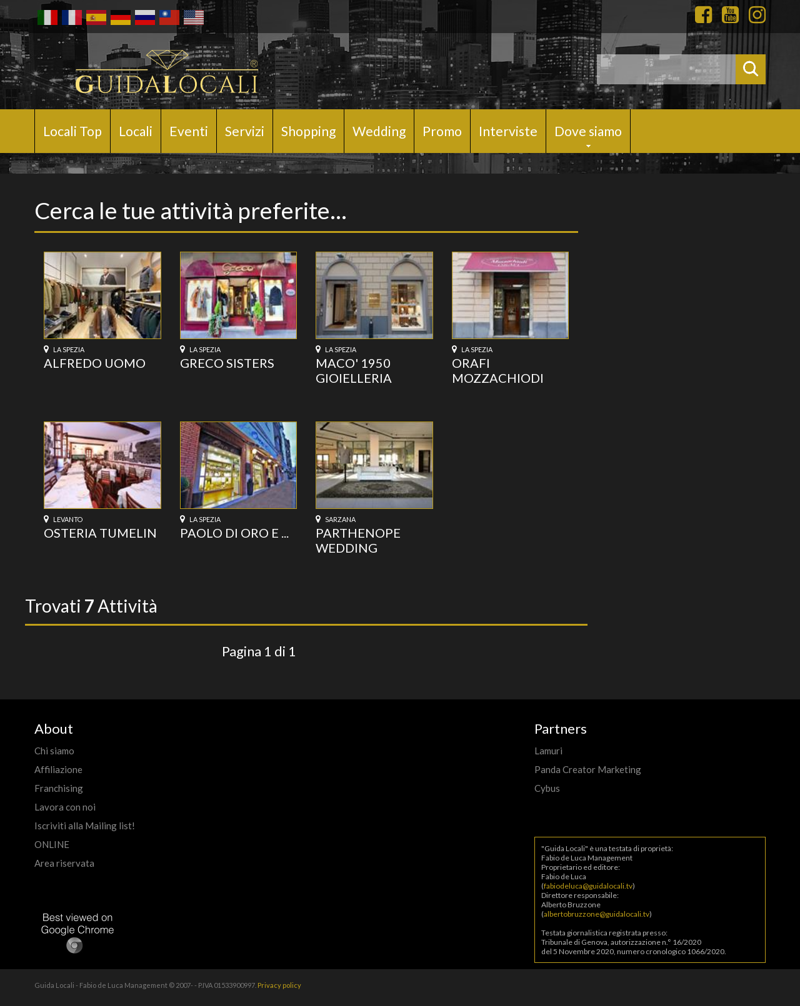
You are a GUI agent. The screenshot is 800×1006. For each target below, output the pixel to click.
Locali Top (72, 131)
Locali (135, 131)
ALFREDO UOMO (95, 362)
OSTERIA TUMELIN (100, 532)
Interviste (508, 131)
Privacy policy (279, 985)
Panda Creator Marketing (587, 769)
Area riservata (64, 863)
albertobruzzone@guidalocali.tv (596, 914)
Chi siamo (54, 750)
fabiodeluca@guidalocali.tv (588, 885)
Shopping (308, 131)
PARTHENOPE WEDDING (358, 540)
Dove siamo (588, 131)
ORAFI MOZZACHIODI (498, 370)
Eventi (188, 131)
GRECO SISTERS (227, 362)
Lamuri (548, 750)
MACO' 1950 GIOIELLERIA (354, 370)
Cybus (547, 788)
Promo (442, 131)
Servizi (244, 131)
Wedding (379, 131)
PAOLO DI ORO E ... (234, 532)
